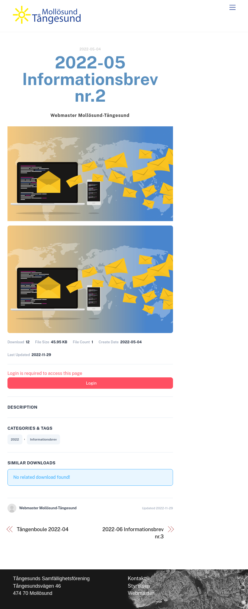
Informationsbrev (43, 439)
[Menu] (232, 7)
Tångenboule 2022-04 (42, 529)
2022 (15, 439)
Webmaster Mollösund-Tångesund (89, 115)
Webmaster (141, 593)
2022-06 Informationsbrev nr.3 (133, 532)
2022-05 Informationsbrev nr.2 (90, 79)
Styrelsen (139, 586)
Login (91, 383)
